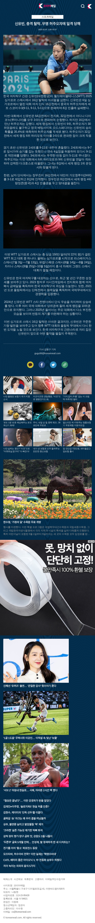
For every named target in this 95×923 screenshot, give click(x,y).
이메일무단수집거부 (55, 879)
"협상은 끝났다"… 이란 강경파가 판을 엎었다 (27, 800)
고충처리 (39, 879)
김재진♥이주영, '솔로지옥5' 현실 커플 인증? (26, 806)
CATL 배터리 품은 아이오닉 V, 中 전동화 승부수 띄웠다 (32, 860)
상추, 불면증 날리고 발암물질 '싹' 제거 (23, 824)
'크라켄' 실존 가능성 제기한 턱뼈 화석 (23, 830)
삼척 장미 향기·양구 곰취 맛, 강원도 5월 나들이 (27, 836)
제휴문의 (28, 879)
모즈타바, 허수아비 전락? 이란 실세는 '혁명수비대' (29, 854)
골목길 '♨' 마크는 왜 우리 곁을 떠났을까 (24, 818)
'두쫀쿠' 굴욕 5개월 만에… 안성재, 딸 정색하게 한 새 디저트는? (36, 842)
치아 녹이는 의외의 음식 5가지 (19, 866)
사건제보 (18, 879)
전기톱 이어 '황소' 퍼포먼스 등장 (20, 848)
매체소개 (7, 879)
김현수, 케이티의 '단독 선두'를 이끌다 (23, 812)
